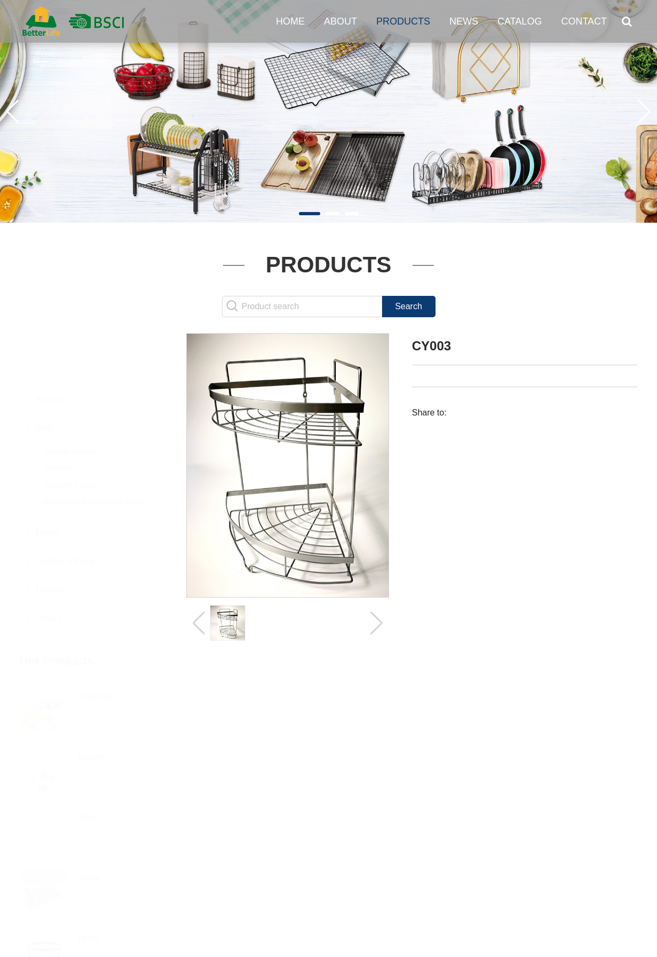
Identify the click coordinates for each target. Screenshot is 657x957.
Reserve (59, 415)
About (340, 21)
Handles (51, 537)
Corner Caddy (70, 398)
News (463, 21)
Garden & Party (65, 508)
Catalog (519, 21)
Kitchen (50, 346)
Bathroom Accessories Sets (93, 448)
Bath (44, 375)
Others (48, 566)
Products (403, 21)
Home (290, 21)
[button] (309, 213)
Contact (584, 21)
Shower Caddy (70, 432)
